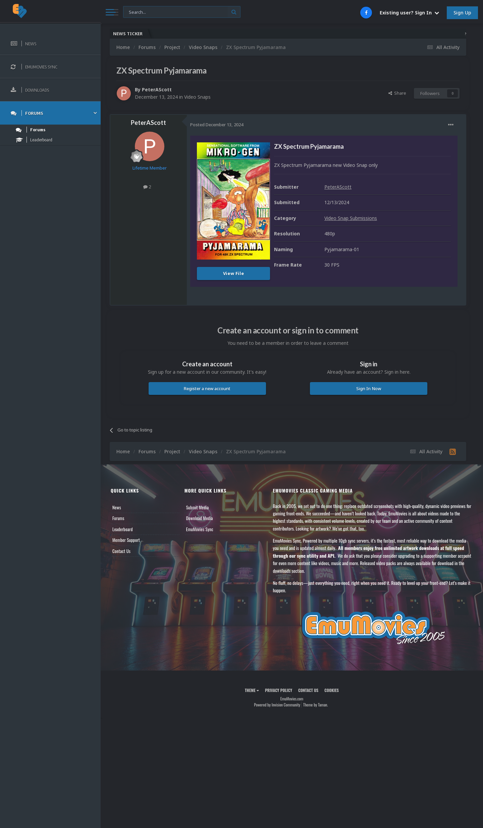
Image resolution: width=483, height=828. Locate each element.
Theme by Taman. (315, 704)
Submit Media (197, 507)
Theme (252, 690)
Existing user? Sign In (409, 12)
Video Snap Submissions (350, 218)
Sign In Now (368, 388)
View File (233, 273)
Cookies (331, 690)
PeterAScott (157, 89)
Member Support (126, 540)
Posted (216, 125)
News (116, 507)
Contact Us (121, 551)
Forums (118, 518)
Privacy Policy (278, 690)
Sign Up (462, 12)
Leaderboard (122, 529)
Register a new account (207, 388)
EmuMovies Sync (199, 529)
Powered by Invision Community (277, 704)
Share (397, 93)
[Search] (181, 12)
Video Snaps (197, 97)
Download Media (199, 518)
